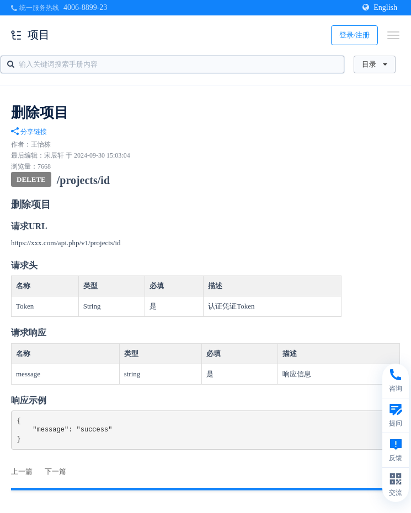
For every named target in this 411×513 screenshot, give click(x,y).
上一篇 (22, 471)
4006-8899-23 (85, 7)
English (379, 7)
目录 (374, 64)
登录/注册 (354, 35)
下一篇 (55, 471)
